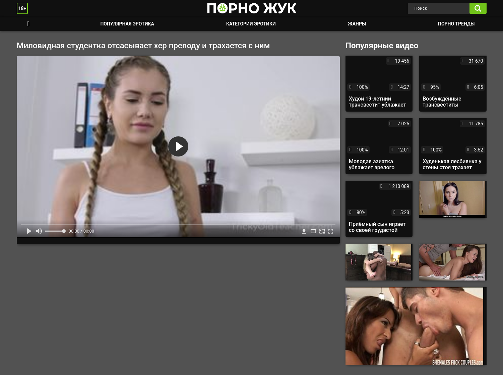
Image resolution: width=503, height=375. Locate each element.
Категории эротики (251, 23)
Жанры (357, 23)
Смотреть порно (28, 24)
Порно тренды (456, 23)
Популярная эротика (127, 23)
